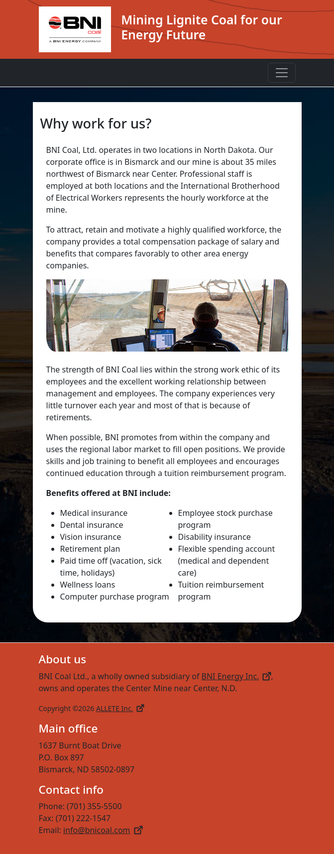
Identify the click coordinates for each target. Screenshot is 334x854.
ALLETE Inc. (120, 708)
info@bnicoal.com (102, 830)
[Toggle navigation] (282, 73)
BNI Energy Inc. (236, 676)
